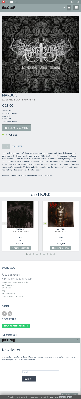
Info (6, 146)
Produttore (17, 146)
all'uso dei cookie (52, 397)
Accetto (62, 397)
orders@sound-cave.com (17, 278)
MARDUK (22, 230)
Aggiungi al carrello (16, 127)
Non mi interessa (69, 395)
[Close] (77, 339)
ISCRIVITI (28, 379)
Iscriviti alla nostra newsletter (16, 326)
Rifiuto (70, 397)
